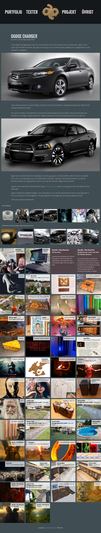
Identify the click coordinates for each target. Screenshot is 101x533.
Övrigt (87, 12)
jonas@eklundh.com (50, 528)
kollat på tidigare (50, 187)
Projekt (69, 12)
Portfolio (13, 12)
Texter (32, 12)
